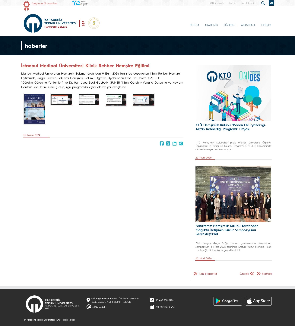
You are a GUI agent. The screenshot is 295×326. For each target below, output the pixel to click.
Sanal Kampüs (248, 3)
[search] (263, 3)
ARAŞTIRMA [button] (248, 24)
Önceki (244, 273)
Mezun (232, 3)
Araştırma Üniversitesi (44, 3)
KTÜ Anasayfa (217, 3)
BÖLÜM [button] (194, 24)
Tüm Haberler (207, 273)
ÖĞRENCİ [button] (229, 24)
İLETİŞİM (266, 24)
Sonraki (267, 273)
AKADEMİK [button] (211, 24)
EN (271, 2)
